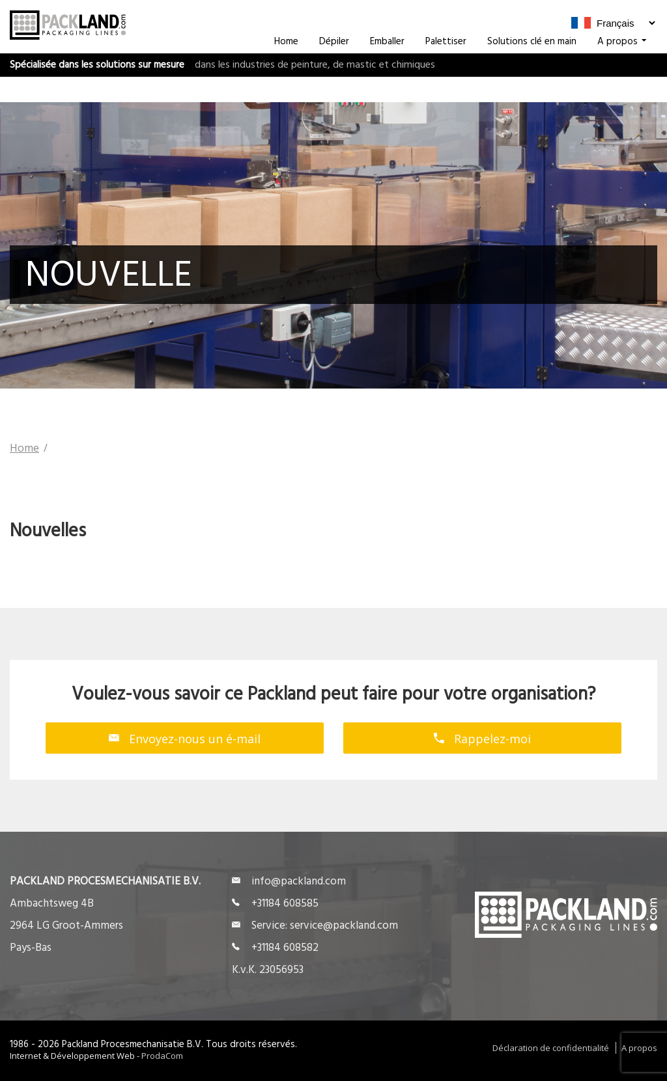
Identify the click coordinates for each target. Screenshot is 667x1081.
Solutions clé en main (531, 67)
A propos (622, 67)
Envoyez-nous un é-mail (185, 738)
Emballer (387, 67)
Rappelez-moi (482, 738)
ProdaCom (162, 1055)
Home (286, 67)
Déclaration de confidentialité (550, 1048)
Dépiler (334, 67)
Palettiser (445, 67)
